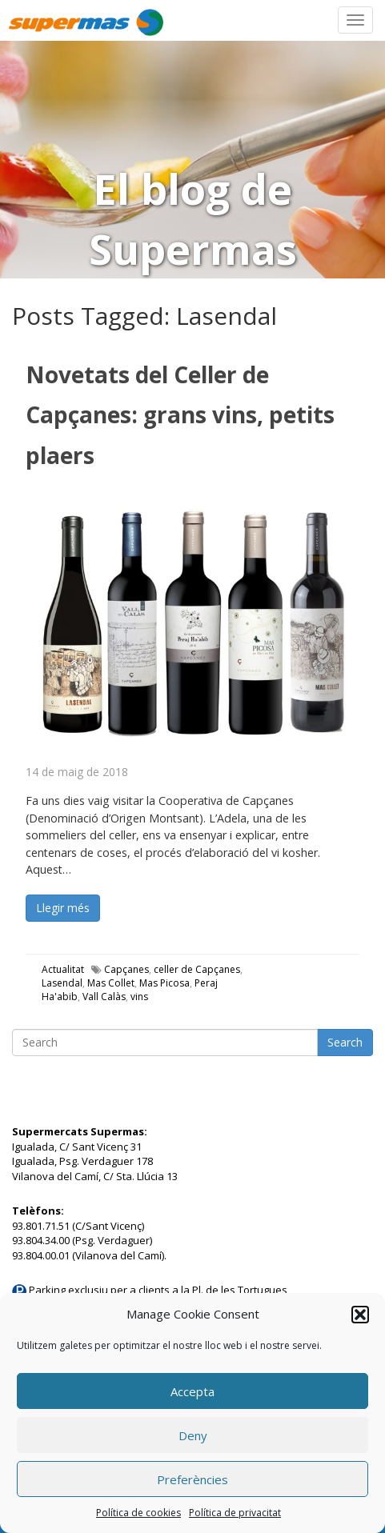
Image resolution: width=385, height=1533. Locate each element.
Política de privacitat (235, 1512)
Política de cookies (138, 1512)
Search (345, 1042)
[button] (360, 1315)
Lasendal (62, 983)
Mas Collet (110, 983)
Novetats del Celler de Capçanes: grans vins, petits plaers (180, 414)
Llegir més (63, 907)
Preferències (192, 1479)
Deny (192, 1435)
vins (139, 996)
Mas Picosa (164, 983)
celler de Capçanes (197, 969)
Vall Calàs (104, 996)
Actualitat (63, 969)
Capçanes (126, 969)
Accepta (192, 1391)
